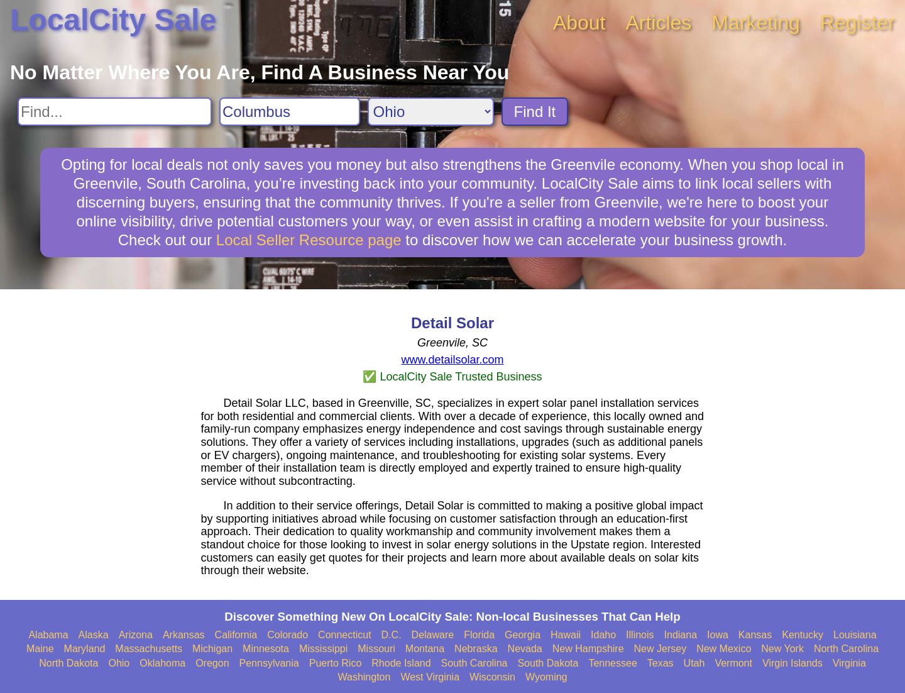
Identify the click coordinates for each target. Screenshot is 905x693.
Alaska (94, 634)
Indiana (681, 634)
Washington (363, 677)
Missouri (376, 648)
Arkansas (184, 634)
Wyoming (546, 677)
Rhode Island (401, 663)
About (579, 22)
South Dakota (547, 663)
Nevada (525, 648)
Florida (479, 634)
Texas (660, 663)
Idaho (603, 634)
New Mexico (723, 648)
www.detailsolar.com (452, 359)
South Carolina (474, 663)
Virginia (849, 663)
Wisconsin (492, 677)
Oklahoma (162, 663)
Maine (40, 648)
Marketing (755, 22)
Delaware (433, 634)
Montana (424, 648)
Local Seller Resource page (309, 239)
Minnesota (266, 648)
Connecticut (344, 634)
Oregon (212, 663)
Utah (694, 663)
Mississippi (323, 648)
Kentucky (802, 634)
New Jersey (660, 648)
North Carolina (846, 648)
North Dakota (68, 663)
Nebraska (475, 648)
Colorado (287, 634)
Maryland (85, 648)
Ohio (118, 663)
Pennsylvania (269, 663)
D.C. (391, 634)
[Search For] (115, 111)
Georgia (522, 634)
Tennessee (612, 663)
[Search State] (431, 111)
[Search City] (289, 111)
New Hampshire (588, 648)
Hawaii (566, 634)
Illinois (640, 634)
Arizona (136, 634)
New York (782, 648)
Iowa (717, 634)
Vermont (733, 663)
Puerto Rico (335, 663)
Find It (535, 111)
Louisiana (855, 634)
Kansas (755, 634)
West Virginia (429, 677)
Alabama (48, 634)
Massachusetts (148, 648)
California (236, 634)
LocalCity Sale (113, 19)
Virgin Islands (792, 663)
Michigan (212, 648)
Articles (658, 22)
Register (857, 22)
